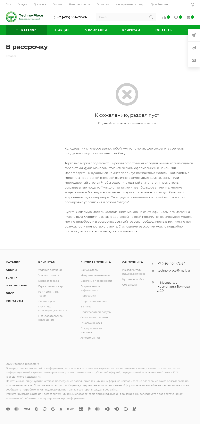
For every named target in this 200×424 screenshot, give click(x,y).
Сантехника (132, 262)
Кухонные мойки (133, 279)
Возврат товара (48, 280)
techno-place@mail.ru (173, 270)
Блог (10, 293)
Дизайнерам (46, 301)
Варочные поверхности (96, 280)
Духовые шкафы (91, 322)
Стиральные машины (94, 301)
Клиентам (46, 262)
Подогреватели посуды (95, 311)
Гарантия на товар (50, 286)
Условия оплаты (48, 275)
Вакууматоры (89, 269)
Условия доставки (50, 269)
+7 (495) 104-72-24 (72, 17)
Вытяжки (86, 306)
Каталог (13, 262)
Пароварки (88, 295)
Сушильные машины (94, 317)
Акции (11, 269)
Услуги (12, 277)
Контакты (14, 301)
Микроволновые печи (95, 275)
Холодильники (90, 337)
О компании (17, 285)
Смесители (129, 284)
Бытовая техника (95, 262)
